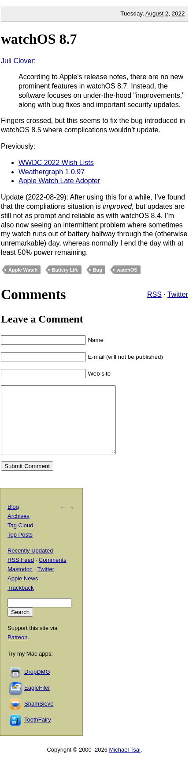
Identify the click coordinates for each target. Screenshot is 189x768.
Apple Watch (22, 270)
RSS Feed (20, 573)
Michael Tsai (125, 763)
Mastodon (20, 582)
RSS (154, 294)
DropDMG (37, 685)
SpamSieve (38, 717)
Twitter (177, 294)
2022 (178, 13)
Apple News (22, 591)
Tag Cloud (20, 538)
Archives (18, 529)
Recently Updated (30, 564)
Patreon (17, 650)
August (154, 13)
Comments (53, 573)
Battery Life (65, 270)
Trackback (20, 601)
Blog (13, 520)
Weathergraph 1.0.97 (52, 172)
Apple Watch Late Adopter (59, 180)
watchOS (127, 270)
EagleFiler (37, 701)
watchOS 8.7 (39, 39)
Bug (97, 270)
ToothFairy (37, 733)
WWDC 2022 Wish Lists (56, 162)
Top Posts (20, 548)
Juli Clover (17, 61)
